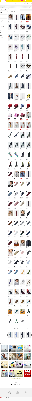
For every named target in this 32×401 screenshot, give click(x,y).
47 (26, 325)
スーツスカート (2, 22)
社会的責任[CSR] (6, 399)
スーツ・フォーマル (2, 14)
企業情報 (1, 399)
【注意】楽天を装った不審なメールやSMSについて (16, 375)
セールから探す (9, 389)
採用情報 (9, 399)
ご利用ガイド (17, 388)
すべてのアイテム (9, 390)
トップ (8, 8)
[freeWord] (3, 11)
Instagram (25, 388)
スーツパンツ (2, 20)
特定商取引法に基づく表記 (18, 391)
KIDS (5, 9)
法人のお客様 (17, 390)
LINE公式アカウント (26, 389)
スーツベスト (2, 21)
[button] (11, 333)
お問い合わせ (17, 389)
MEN (3, 9)
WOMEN (1, 9)
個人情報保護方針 (3, 399)
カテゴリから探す (9, 388)
